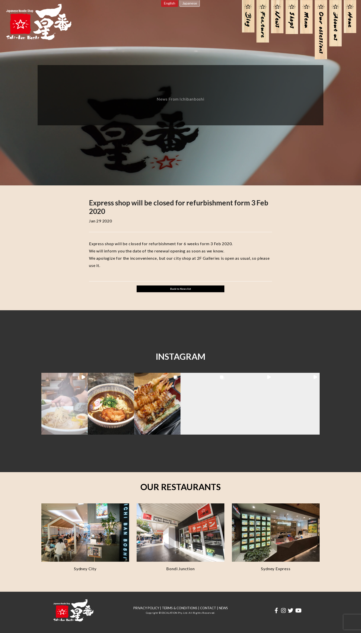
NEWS (223, 608)
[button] (64, 404)
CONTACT (208, 608)
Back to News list (180, 288)
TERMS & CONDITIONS (179, 608)
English (169, 3)
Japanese (189, 3)
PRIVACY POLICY (146, 608)
